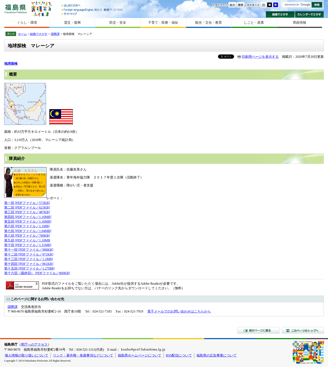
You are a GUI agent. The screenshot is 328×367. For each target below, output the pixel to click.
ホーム (22, 34)
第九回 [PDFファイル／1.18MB (27, 240)
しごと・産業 (254, 22)
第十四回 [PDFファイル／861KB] (28, 264)
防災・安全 (117, 22)
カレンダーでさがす (309, 14)
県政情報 (299, 22)
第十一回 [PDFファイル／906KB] (28, 249)
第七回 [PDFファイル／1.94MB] (27, 231)
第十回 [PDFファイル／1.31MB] (27, 245)
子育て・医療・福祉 (163, 22)
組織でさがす (280, 14)
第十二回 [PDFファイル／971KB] (28, 254)
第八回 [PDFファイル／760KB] (27, 235)
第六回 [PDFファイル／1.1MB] (27, 226)
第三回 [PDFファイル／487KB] (27, 212)
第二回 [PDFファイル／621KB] (27, 207)
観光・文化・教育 (208, 22)
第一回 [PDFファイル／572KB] (27, 203)
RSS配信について (179, 355)
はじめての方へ (92, 6)
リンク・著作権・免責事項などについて (83, 355)
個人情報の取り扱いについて (26, 355)
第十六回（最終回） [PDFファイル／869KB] (37, 273)
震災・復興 (72, 22)
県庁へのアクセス (34, 344)
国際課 (55, 34)
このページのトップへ (303, 330)
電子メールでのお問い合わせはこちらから (179, 311)
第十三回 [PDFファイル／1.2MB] (28, 259)
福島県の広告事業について (216, 355)
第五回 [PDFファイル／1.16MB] (27, 221)
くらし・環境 (27, 22)
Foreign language (92, 10)
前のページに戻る (258, 330)
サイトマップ (92, 14)
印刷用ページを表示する (260, 56)
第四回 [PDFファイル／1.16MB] (27, 217)
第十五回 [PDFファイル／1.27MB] (29, 268)
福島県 (15, 9)
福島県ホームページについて (139, 355)
